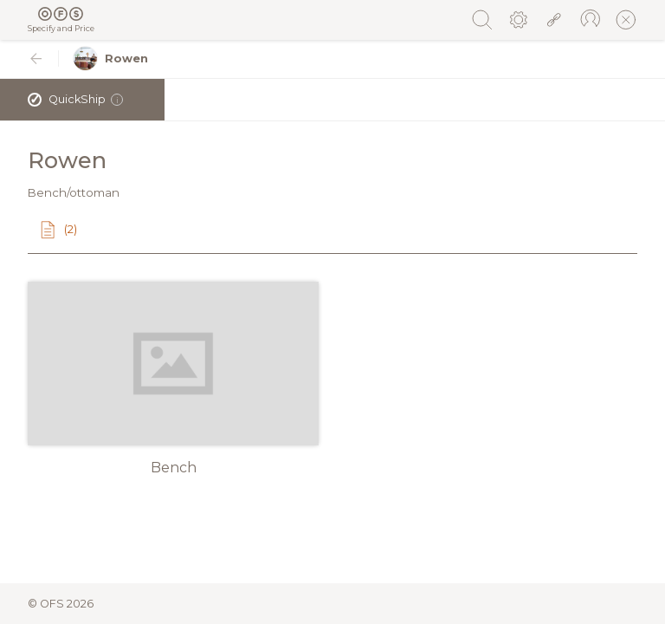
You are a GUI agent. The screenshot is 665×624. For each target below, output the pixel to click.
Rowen (110, 58)
